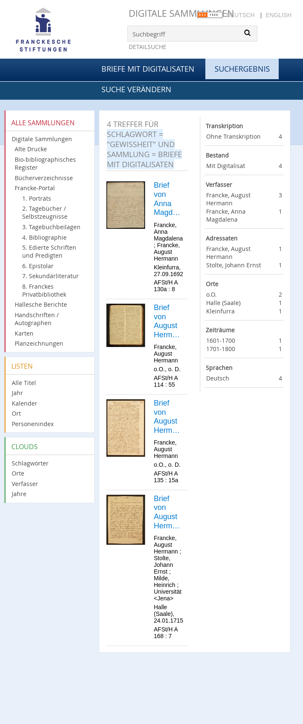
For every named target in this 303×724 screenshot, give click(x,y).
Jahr (17, 393)
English (278, 15)
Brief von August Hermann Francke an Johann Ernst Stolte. (167, 512)
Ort (16, 413)
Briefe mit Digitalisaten (147, 69)
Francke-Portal (35, 188)
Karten (24, 333)
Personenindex (33, 424)
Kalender (24, 403)
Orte (18, 473)
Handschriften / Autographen (37, 319)
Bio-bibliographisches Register (45, 163)
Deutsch (240, 15)
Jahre (19, 494)
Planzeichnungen (39, 343)
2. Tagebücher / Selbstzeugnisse (44, 212)
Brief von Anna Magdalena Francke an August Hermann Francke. (168, 199)
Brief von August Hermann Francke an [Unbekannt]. (168, 321)
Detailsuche (147, 47)
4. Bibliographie (44, 237)
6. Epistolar (38, 266)
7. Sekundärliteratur (50, 276)
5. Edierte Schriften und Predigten (49, 251)
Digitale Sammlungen (181, 13)
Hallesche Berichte (41, 304)
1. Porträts (36, 198)
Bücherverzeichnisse (44, 178)
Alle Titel (24, 383)
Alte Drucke (31, 149)
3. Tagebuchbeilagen (51, 227)
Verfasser (25, 484)
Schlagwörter (30, 463)
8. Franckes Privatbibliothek (44, 290)
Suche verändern (136, 89)
